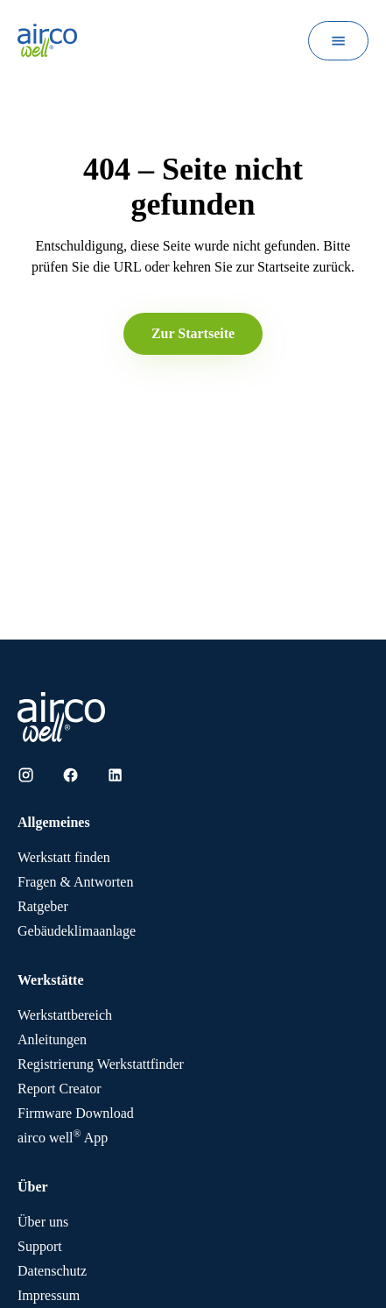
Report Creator (60, 1088)
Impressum (49, 1295)
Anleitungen (52, 1039)
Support (40, 1246)
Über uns (43, 1221)
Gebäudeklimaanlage (77, 930)
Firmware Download (76, 1113)
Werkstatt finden (64, 857)
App (63, 1137)
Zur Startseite (193, 333)
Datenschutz (52, 1270)
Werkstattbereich (65, 1015)
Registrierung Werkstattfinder (101, 1064)
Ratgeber (43, 906)
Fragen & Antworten (75, 881)
